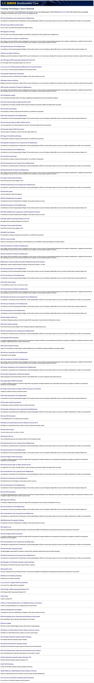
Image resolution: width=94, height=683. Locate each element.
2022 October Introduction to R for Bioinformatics (14, 395)
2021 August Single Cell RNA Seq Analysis (12, 380)
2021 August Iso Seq (6, 527)
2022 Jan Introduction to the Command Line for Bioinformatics (17, 471)
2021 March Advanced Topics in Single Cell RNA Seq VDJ (16, 102)
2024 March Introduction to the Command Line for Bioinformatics (18, 184)
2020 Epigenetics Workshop (8, 31)
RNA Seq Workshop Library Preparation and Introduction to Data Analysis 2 (21, 650)
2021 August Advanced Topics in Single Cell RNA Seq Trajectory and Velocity (21, 388)
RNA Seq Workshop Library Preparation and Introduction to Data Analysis (20, 616)
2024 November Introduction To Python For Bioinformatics (16, 87)
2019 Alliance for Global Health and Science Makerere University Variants (20, 630)
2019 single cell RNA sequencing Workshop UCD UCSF (15, 218)
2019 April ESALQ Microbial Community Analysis (14, 643)
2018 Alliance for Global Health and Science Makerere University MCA (19, 422)
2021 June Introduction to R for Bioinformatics (13, 485)
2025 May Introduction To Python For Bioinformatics (14, 38)
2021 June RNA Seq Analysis (8, 492)
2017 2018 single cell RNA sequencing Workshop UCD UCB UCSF (18, 60)
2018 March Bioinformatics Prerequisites (11, 198)
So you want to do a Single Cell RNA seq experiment (14, 582)
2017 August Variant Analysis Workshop (11, 178)
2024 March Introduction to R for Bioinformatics (13, 205)
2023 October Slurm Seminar (8, 282)
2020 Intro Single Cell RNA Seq (9, 317)
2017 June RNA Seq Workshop (9, 156)
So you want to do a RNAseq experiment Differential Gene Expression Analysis (21, 67)
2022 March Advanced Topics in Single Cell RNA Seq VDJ (16, 464)
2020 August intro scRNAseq (8, 500)
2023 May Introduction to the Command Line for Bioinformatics (17, 331)
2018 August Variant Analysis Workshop (11, 225)
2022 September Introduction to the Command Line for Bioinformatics (19, 409)
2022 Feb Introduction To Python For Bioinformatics (14, 289)
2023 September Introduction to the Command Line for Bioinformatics (19, 297)
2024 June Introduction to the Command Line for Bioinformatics (17, 163)
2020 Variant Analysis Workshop (9, 324)
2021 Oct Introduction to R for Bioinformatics (12, 506)
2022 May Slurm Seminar (7, 429)
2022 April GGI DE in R (7, 436)
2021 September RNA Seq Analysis (10, 337)
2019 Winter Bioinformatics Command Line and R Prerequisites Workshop (20, 212)
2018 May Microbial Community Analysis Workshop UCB (16, 657)
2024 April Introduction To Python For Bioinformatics (15, 170)
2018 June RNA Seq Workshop (9, 108)
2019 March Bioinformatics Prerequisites (11, 609)
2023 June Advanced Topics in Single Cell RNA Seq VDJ (15, 122)
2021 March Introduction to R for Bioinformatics (13, 268)
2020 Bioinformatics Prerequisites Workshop (12, 520)
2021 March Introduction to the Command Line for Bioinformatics (18, 555)
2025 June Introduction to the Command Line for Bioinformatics (17, 18)
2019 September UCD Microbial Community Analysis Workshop (17, 562)
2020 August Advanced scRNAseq (9, 80)
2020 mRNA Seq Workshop (8, 232)
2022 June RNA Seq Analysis (8, 416)
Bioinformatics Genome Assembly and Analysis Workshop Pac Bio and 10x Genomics (23, 261)
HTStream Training (6, 623)
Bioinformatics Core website (62, 12)
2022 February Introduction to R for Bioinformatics (14, 352)
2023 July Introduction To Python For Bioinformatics (14, 246)
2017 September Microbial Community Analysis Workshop (16, 637)
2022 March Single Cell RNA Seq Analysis (11, 456)
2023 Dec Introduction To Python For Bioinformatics (14, 253)
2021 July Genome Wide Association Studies (12, 25)
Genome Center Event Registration (26, 13)
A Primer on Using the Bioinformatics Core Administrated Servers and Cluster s (21, 603)
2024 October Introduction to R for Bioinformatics (14, 115)
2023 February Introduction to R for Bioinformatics (14, 303)
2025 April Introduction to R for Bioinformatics (13, 46)
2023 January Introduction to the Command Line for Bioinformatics (18, 367)
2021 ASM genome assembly (8, 95)
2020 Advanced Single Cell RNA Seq (10, 53)
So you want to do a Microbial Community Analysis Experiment (17, 677)
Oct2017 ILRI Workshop (7, 664)
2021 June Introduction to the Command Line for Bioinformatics (17, 541)
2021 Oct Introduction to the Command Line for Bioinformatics (17, 513)
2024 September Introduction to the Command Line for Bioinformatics (19, 142)
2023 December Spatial (7, 191)
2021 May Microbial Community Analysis (11, 548)
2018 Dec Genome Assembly (8, 239)
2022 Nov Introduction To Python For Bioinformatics (14, 359)
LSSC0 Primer (4, 596)
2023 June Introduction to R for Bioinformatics (13, 310)
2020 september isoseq (6, 569)
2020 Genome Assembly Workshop (10, 345)
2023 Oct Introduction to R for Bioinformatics (12, 275)
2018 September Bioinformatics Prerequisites (12, 73)
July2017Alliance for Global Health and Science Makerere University (19, 670)
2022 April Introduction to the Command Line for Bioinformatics (18, 443)
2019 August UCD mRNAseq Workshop (11, 136)
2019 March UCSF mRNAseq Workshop (11, 575)
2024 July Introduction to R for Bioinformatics (13, 149)
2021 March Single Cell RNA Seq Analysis (11, 533)
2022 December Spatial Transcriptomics (11, 402)
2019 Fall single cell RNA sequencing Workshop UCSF (15, 589)
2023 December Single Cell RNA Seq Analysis (12, 129)
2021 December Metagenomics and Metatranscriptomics (15, 374)
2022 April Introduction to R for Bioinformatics (13, 450)
